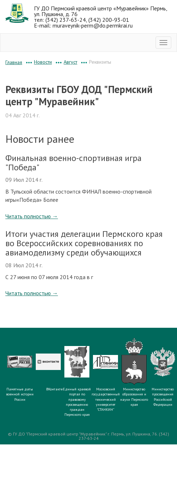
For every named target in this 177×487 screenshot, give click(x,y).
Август (70, 62)
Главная (13, 62)
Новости (43, 62)
